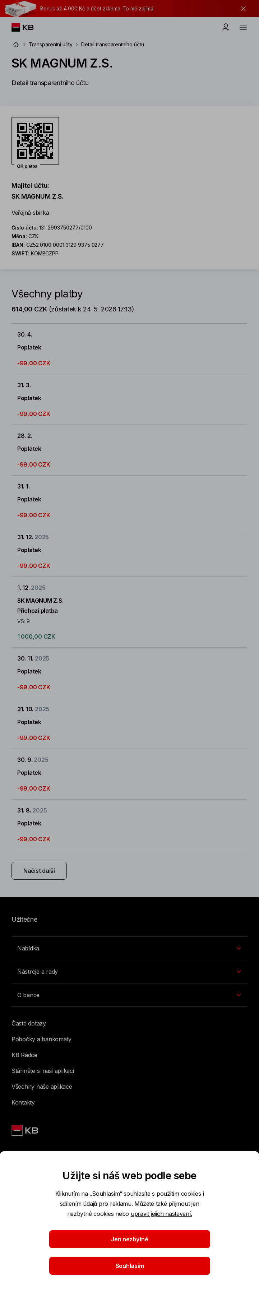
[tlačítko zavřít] (241, 8)
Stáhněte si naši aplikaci (42, 1070)
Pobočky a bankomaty (41, 1039)
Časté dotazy (28, 1023)
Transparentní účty (51, 44)
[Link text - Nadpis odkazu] (25, 1130)
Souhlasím (129, 1265)
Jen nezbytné (129, 1239)
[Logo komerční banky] (28, 27)
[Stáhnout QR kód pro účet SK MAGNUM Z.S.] (35, 143)
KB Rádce (24, 1055)
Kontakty (23, 1102)
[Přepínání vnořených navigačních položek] (129, 948)
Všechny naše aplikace (41, 1086)
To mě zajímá (137, 8)
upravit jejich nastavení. (161, 1213)
